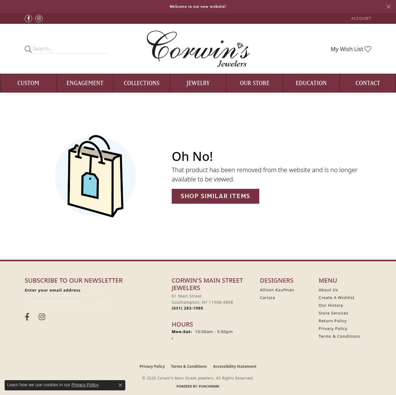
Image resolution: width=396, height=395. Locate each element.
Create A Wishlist (337, 297)
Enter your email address (53, 290)
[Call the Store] (187, 308)
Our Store (254, 83)
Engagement (85, 83)
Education (311, 83)
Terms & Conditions (339, 336)
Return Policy (333, 320)
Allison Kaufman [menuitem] (277, 290)
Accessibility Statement (234, 366)
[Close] (388, 7)
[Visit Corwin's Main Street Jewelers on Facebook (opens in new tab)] (28, 18)
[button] (360, 18)
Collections (141, 83)
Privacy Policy (333, 328)
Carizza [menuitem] (267, 297)
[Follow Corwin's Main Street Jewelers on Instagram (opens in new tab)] (39, 18)
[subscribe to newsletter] (101, 301)
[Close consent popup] (120, 385)
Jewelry (198, 83)
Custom (28, 83)
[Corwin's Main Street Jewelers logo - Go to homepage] (198, 49)
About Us (328, 290)
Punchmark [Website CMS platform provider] (209, 386)
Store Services (333, 313)
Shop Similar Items (215, 196)
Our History (331, 305)
